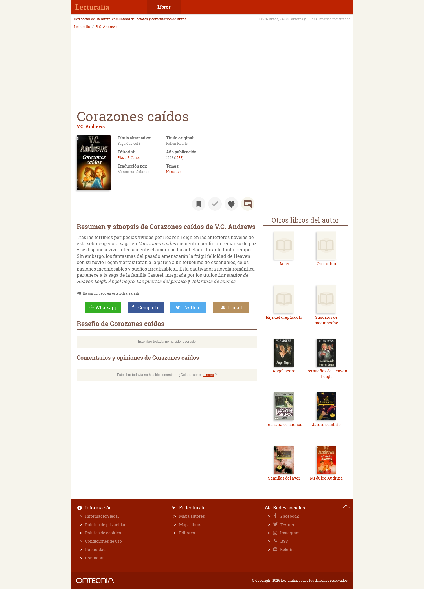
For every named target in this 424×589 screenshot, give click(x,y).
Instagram (289, 532)
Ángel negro (284, 370)
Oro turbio (326, 263)
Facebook (289, 516)
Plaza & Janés (129, 157)
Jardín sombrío (326, 424)
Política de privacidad (105, 524)
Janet (284, 263)
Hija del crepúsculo (284, 317)
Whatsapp (106, 307)
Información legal (102, 516)
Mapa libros (190, 524)
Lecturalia (82, 27)
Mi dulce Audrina (326, 478)
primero (208, 375)
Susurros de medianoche (326, 320)
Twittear (192, 307)
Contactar (94, 558)
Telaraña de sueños (284, 424)
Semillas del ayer (284, 478)
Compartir (149, 307)
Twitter (287, 524)
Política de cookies (103, 532)
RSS (284, 541)
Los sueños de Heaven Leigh (326, 373)
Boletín (286, 549)
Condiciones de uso (103, 541)
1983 (178, 157)
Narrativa (174, 171)
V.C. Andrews (106, 27)
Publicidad (95, 549)
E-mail (235, 307)
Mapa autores (192, 516)
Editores (187, 532)
